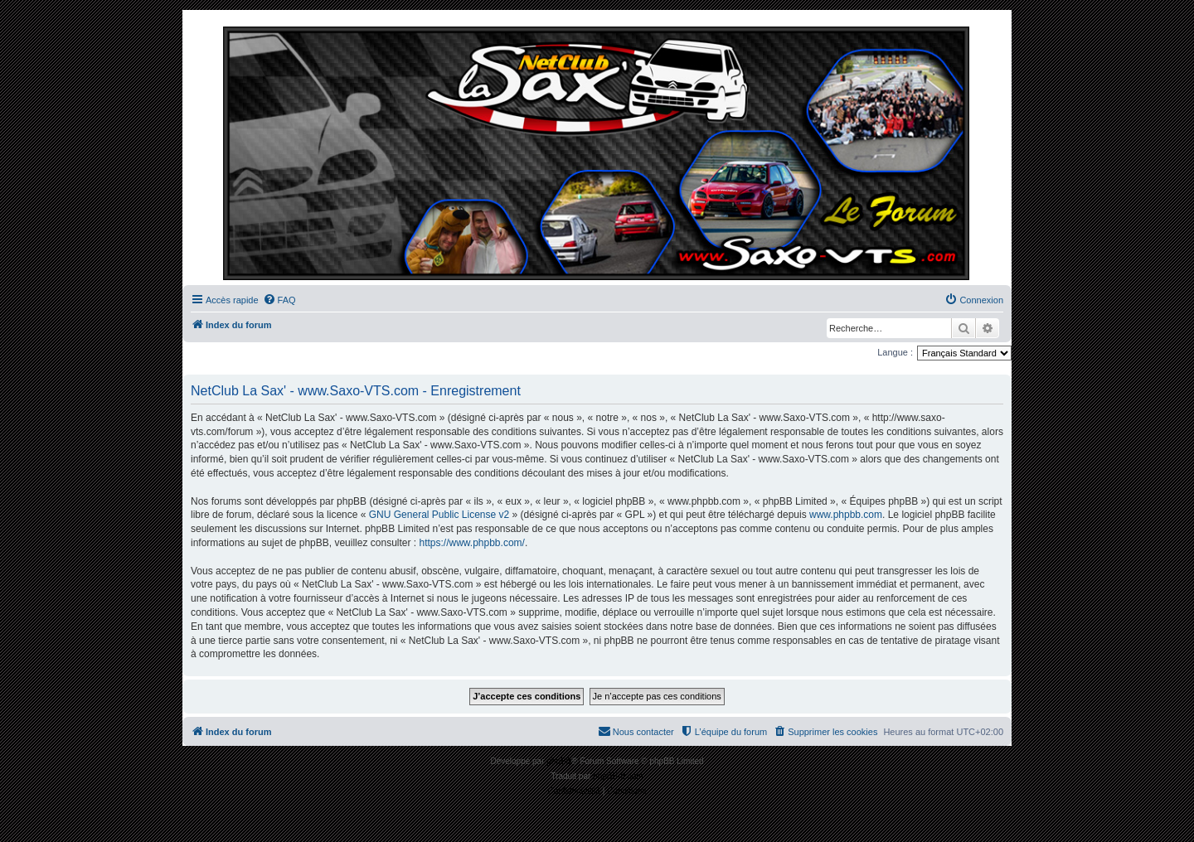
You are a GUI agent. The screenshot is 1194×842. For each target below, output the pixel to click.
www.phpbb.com (845, 514)
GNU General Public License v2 (439, 514)
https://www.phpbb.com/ (471, 543)
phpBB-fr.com (618, 776)
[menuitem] (279, 300)
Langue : (895, 352)
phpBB (558, 761)
